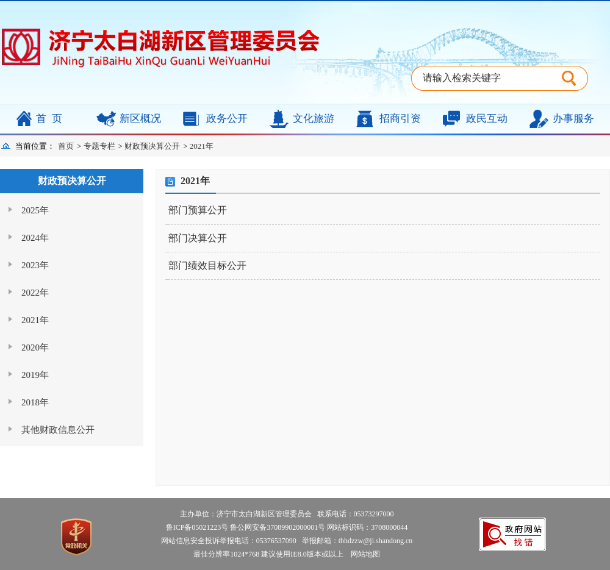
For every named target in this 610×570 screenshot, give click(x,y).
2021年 (202, 146)
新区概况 (140, 118)
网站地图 (362, 554)
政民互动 (487, 118)
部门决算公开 (197, 238)
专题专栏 (99, 146)
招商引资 (400, 118)
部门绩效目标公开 (207, 265)
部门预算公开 (197, 210)
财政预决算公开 (152, 146)
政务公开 (227, 118)
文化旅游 (313, 118)
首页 (52, 118)
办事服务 (573, 118)
